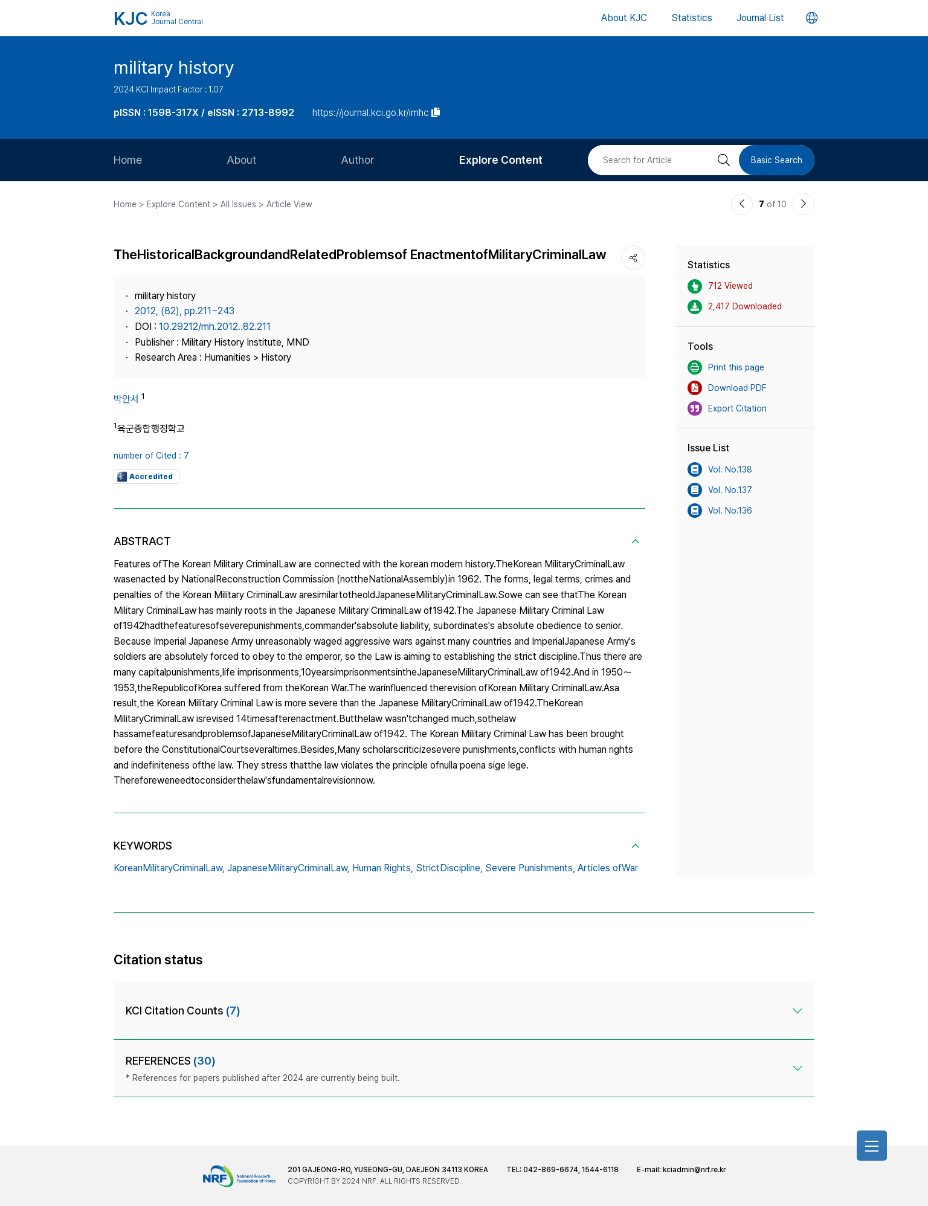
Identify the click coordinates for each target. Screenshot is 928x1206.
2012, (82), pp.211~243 (184, 311)
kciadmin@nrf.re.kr (694, 1170)
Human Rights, (382, 868)
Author (358, 159)
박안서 (126, 399)
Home (128, 159)
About (241, 159)
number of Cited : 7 (151, 455)
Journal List (760, 18)
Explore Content (501, 159)
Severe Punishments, (530, 868)
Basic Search (776, 160)
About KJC (624, 18)
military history (174, 67)
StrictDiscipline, (449, 868)
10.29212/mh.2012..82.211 (215, 326)
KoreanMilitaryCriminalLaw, (169, 868)
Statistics (691, 18)
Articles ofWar (608, 868)
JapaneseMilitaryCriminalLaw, (288, 868)
